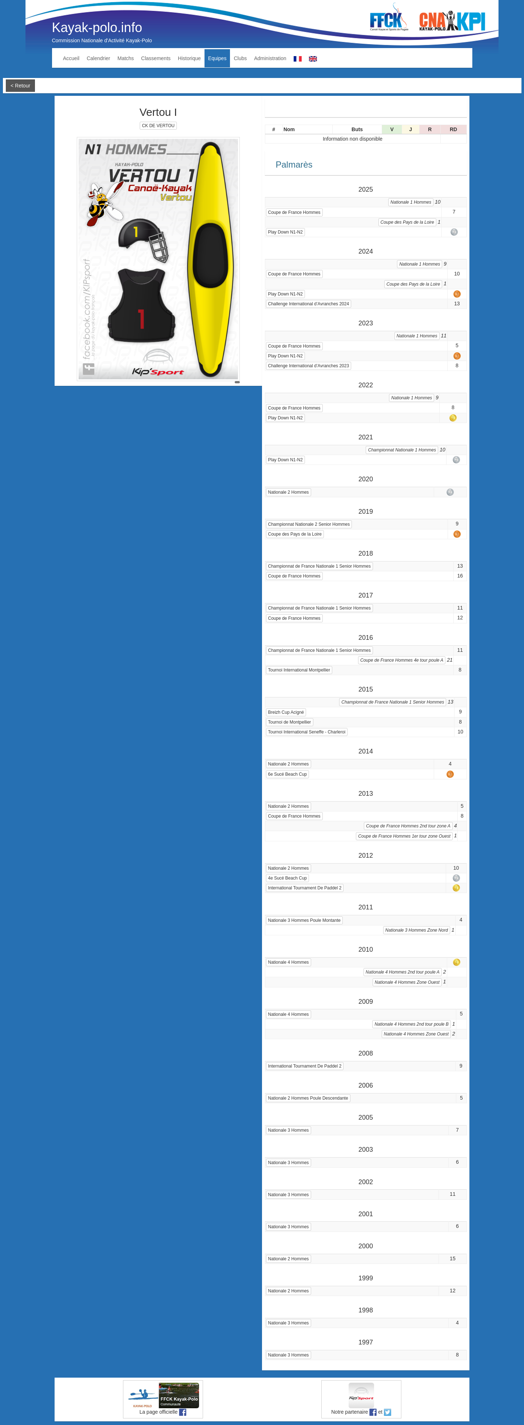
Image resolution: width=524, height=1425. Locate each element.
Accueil (71, 58)
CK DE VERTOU (158, 125)
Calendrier (98, 58)
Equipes (217, 58)
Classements (156, 58)
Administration (270, 58)
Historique (189, 58)
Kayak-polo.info (97, 27)
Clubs (240, 58)
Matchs (126, 58)
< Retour (20, 86)
